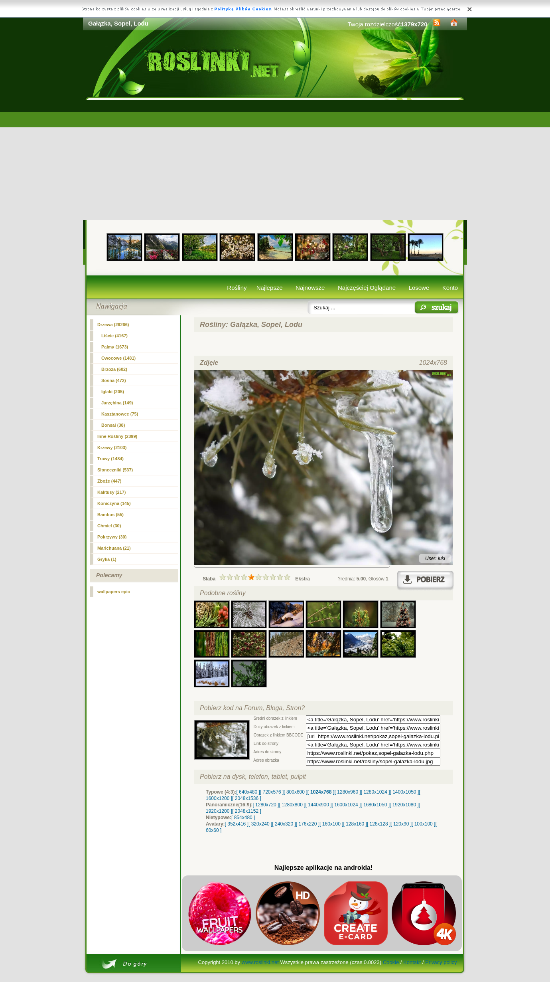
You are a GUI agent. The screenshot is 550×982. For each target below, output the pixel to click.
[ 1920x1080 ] (404, 805)
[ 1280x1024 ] (375, 792)
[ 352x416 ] (236, 824)
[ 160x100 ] (331, 824)
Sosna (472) (113, 380)
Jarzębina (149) (117, 402)
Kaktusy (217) (111, 492)
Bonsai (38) (113, 425)
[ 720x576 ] (272, 792)
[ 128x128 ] (378, 824)
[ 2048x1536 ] (246, 798)
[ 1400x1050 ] (404, 792)
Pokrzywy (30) (111, 537)
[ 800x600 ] (295, 792)
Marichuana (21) (114, 548)
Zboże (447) (109, 481)
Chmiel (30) (109, 525)
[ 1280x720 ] (265, 805)
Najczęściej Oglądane (367, 287)
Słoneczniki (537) (115, 469)
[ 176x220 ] (307, 824)
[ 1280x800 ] (292, 805)
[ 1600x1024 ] (346, 805)
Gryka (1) (106, 559)
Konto (450, 287)
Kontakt (412, 962)
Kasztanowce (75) (119, 414)
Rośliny (236, 287)
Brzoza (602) (114, 369)
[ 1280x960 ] (348, 792)
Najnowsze (310, 287)
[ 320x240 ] (260, 824)
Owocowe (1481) (118, 358)
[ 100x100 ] (423, 824)
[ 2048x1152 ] (246, 811)
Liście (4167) (114, 335)
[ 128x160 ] (355, 824)
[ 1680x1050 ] (375, 805)
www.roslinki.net (260, 962)
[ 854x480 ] (243, 817)
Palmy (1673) (114, 346)
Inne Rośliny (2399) (117, 436)
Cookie (391, 962)
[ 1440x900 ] (319, 805)
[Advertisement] (275, 160)
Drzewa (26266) (113, 324)
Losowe (419, 287)
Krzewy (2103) (111, 447)
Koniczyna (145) (114, 503)
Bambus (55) (110, 514)
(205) (112, 391)
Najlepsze (269, 287)
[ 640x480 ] (248, 792)
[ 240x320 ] (284, 824)
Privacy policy (441, 962)
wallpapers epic (113, 591)
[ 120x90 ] (401, 824)
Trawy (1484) (110, 458)
